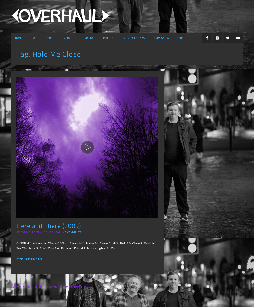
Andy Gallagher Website (170, 38)
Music (51, 38)
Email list (108, 38)
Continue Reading (29, 259)
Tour (34, 38)
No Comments (72, 232)
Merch (68, 38)
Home (19, 38)
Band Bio (87, 38)
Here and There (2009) (48, 225)
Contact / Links (134, 38)
